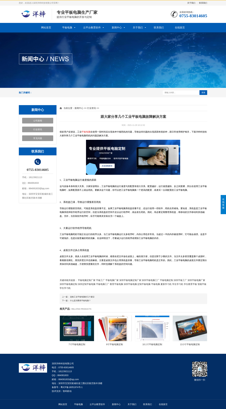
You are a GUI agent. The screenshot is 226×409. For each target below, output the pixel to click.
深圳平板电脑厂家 (196, 280)
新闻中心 (117, 27)
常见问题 (37, 138)
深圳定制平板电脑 (86, 284)
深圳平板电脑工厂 (150, 280)
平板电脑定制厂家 (86, 280)
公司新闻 (37, 120)
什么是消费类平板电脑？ (80, 300)
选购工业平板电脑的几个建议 (82, 297)
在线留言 (180, 27)
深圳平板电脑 (130, 284)
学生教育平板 (190, 284)
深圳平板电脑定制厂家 (130, 280)
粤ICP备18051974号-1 (72, 387)
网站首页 (46, 27)
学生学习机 (177, 284)
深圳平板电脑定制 (68, 284)
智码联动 (67, 391)
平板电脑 (67, 27)
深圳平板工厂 (180, 280)
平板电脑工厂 (102, 284)
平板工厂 (100, 280)
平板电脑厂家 (112, 280)
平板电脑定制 (166, 280)
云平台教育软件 (92, 27)
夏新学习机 (166, 284)
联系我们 (203, 3)
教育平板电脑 (116, 284)
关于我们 (191, 3)
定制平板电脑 (144, 284)
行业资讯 (37, 129)
